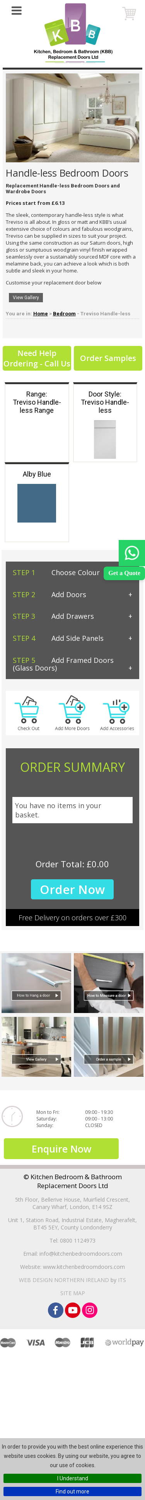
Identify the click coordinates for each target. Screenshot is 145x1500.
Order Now (72, 889)
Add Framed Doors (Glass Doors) (63, 664)
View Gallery (26, 297)
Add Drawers (53, 616)
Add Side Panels (58, 638)
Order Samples (108, 358)
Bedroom (64, 314)
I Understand (72, 1478)
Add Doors (49, 594)
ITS (122, 1299)
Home (40, 314)
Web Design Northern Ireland (64, 1299)
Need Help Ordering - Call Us (36, 358)
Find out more (72, 1491)
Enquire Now (61, 1168)
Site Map (72, 1312)
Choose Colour (56, 572)
